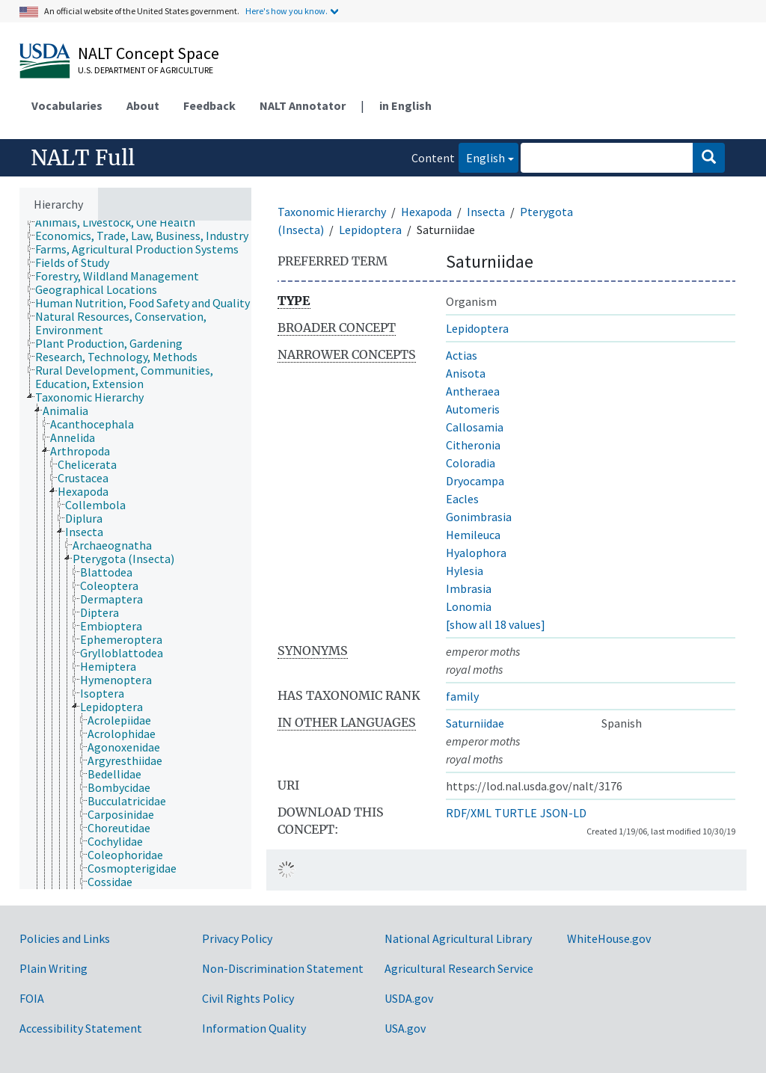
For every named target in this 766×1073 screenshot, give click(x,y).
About (142, 105)
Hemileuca (473, 534)
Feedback (209, 105)
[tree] (135, 555)
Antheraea (473, 391)
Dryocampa (475, 480)
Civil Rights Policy (248, 998)
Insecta (486, 211)
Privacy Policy (237, 938)
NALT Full (83, 157)
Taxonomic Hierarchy (332, 211)
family (462, 696)
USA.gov (405, 1028)
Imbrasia (468, 588)
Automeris (473, 409)
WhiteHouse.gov (609, 938)
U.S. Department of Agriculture (145, 70)
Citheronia (473, 444)
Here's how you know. (286, 10)
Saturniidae (475, 723)
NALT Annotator (303, 105)
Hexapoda (426, 211)
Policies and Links (64, 938)
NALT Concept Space (148, 53)
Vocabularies (66, 105)
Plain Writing (53, 968)
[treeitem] (121, 222)
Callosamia (474, 426)
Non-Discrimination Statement (283, 968)
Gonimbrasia (479, 516)
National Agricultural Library (458, 938)
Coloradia (470, 462)
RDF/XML (468, 812)
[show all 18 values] (495, 624)
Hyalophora (476, 552)
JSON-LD (563, 812)
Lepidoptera (370, 229)
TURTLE (515, 812)
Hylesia (464, 570)
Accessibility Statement (80, 1028)
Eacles (462, 498)
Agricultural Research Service (458, 968)
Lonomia (468, 606)
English (482, 156)
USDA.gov (408, 998)
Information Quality (254, 1028)
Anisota (465, 373)
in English (405, 105)
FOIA (31, 998)
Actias (461, 355)
